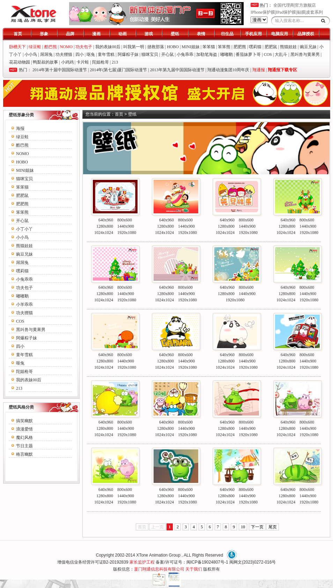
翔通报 (258, 69)
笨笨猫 (208, 46)
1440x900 (125, 226)
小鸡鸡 (67, 62)
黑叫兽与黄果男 (305, 54)
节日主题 (24, 445)
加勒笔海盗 (206, 54)
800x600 (124, 220)
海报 (20, 128)
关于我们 (193, 569)
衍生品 (227, 33)
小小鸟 (30, 54)
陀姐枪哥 (100, 62)
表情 (201, 33)
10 (243, 526)
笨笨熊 (224, 46)
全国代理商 (283, 5)
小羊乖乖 (24, 304)
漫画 (96, 33)
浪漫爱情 (24, 429)
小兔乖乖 (185, 54)
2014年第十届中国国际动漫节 (59, 69)
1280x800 (104, 226)
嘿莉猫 (255, 46)
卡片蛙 (82, 62)
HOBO (173, 46)
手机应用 (253, 33)
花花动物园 (19, 62)
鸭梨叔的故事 (45, 62)
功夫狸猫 (64, 54)
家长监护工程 (142, 562)
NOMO (22, 153)
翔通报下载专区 (282, 69)
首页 (18, 33)
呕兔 (91, 54)
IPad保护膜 (286, 12)
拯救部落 (155, 46)
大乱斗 (281, 54)
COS (268, 54)
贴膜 (301, 12)
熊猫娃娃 (288, 46)
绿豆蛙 (22, 136)
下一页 (257, 526)
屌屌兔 (46, 54)
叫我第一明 (133, 46)
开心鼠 (167, 54)
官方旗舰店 (305, 5)
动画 (122, 33)
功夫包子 (24, 287)
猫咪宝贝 (149, 54)
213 (115, 62)
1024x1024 (103, 232)
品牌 (70, 33)
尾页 (272, 526)
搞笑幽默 (24, 420)
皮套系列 (314, 12)
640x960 (105, 220)
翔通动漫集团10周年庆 (228, 69)
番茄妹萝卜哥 (248, 54)
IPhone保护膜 (263, 12)
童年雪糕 (106, 54)
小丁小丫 (24, 229)
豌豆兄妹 (308, 46)
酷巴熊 (22, 145)
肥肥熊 (240, 46)
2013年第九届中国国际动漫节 (177, 69)
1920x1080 (126, 232)
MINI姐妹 (190, 46)
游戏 (149, 33)
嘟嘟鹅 (226, 54)
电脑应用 (279, 33)
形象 (44, 33)
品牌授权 (305, 33)
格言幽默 (24, 454)
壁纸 (175, 33)
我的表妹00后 (107, 46)
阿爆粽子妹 (128, 54)
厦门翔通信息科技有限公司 (159, 569)
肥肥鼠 (271, 46)
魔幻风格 (24, 437)
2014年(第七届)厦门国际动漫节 (118, 69)
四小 (79, 54)
